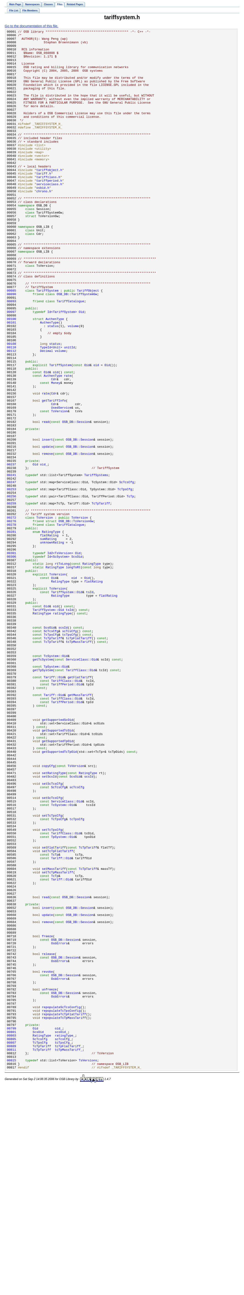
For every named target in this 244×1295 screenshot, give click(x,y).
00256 (11, 590)
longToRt (73, 675)
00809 (11, 1249)
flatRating (49, 636)
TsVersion (59, 488)
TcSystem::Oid (56, 781)
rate (67, 445)
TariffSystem (47, 343)
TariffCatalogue (70, 356)
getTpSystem (43, 798)
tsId (89, 705)
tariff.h (43, 202)
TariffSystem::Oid (66, 705)
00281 (11, 632)
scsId (63, 747)
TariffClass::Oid (80, 798)
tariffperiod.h (49, 211)
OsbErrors (59, 1126)
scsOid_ (61, 1232)
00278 (11, 624)
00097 (11, 368)
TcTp (130, 590)
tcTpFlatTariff (79, 760)
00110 (11, 411)
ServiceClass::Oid (81, 785)
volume (73, 385)
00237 (11, 551)
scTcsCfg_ (63, 1241)
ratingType (62, 730)
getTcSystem (43, 785)
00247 (11, 573)
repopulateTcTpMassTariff (64, 1215)
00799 (11, 1228)
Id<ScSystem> (58, 662)
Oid (81, 368)
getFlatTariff (80, 807)
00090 (11, 347)
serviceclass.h (49, 215)
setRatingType (54, 922)
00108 (11, 407)
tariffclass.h (48, 207)
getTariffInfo (54, 475)
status (52, 385)
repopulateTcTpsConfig (61, 1207)
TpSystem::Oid (56, 794)
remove (47, 539)
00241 (11, 564)
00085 (11, 343)
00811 (11, 1254)
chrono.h (43, 224)
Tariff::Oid (54, 807)
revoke (47, 1160)
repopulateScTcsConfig (61, 1203)
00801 (11, 1232)
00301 (11, 658)
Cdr (54, 449)
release (48, 1139)
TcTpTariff (101, 598)
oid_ (43, 551)
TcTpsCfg (124, 581)
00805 (11, 1241)
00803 (11, 1237)
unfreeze (49, 1181)
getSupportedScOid (57, 858)
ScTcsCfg (126, 573)
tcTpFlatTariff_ (69, 1249)
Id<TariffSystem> (62, 368)
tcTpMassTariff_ (69, 1254)
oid (96, 432)
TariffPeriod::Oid (66, 815)
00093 (11, 356)
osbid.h (42, 219)
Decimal (46, 415)
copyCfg (48, 913)
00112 (11, 415)
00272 (11, 615)
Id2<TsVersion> (60, 658)
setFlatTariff (54, 1011)
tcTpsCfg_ (63, 1245)
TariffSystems (96, 564)
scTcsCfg (69, 751)
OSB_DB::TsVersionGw (75, 619)
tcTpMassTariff (79, 764)
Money (55, 453)
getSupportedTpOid (57, 883)
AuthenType (55, 377)
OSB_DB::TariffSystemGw (77, 347)
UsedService (61, 483)
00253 (11, 581)
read (45, 500)
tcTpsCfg (69, 756)
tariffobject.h (49, 198)
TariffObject (88, 343)
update (47, 530)
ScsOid (77, 662)
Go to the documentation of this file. (31, 26)
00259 (11, 598)
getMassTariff (80, 828)
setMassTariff (54, 1037)
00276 (11, 619)
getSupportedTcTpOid (59, 896)
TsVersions (88, 1266)
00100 (11, 377)
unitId (69, 411)
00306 (11, 662)
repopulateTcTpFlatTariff (64, 1211)
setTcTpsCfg (52, 973)
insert (47, 522)
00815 (11, 1266)
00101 (11, 381)
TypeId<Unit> (51, 411)
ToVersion (79, 615)
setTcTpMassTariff (57, 1041)
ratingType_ (65, 1237)
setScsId (49, 926)
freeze (47, 1118)
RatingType (51, 632)
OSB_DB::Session (76, 500)
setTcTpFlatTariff (57, 1015)
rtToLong (62, 671)
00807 (11, 1245)
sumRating (48, 641)
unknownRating (52, 645)
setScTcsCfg (52, 934)
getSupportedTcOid (57, 871)
